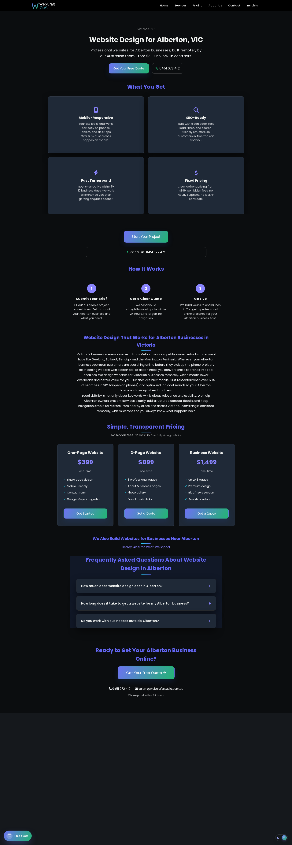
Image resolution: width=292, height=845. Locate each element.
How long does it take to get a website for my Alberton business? (135, 603)
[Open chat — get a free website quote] (18, 836)
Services (181, 5)
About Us (215, 5)
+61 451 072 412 (48, 758)
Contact (234, 5)
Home (164, 5)
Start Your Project (146, 236)
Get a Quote (146, 513)
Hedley (127, 547)
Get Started (85, 513)
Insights (252, 5)
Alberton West (143, 547)
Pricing (198, 5)
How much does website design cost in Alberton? (122, 586)
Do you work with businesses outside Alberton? (120, 621)
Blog (190, 757)
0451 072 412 (167, 68)
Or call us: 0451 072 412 (146, 252)
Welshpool (162, 547)
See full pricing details (166, 435)
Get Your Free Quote (128, 68)
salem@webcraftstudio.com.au (159, 689)
